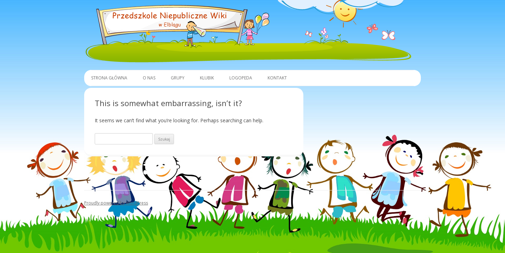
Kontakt (277, 78)
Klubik (207, 78)
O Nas (149, 78)
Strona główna (109, 78)
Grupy (177, 78)
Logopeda (240, 78)
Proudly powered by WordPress (116, 203)
